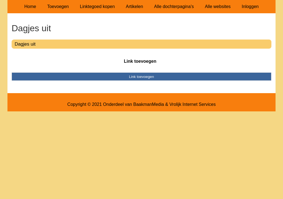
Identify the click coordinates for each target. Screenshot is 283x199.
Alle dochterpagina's (174, 6)
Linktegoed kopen (97, 6)
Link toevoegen (140, 61)
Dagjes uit (25, 44)
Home (30, 6)
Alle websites (217, 6)
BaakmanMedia (148, 104)
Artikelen (134, 6)
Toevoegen (58, 6)
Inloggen (250, 6)
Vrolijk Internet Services (192, 104)
